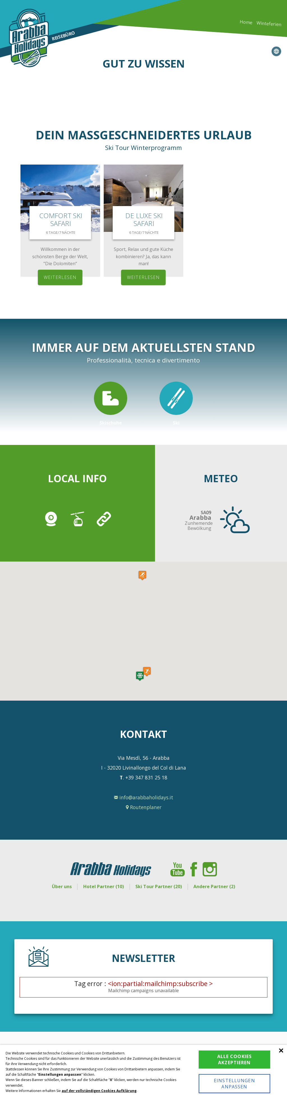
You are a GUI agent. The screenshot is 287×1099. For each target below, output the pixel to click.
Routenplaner (143, 807)
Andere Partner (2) (215, 886)
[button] (139, 676)
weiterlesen (60, 277)
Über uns (61, 886)
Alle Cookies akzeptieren (234, 1059)
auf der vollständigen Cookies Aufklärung (99, 1090)
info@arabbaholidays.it (143, 797)
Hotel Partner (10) (103, 886)
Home (246, 22)
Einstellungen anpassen (234, 1083)
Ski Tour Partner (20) (159, 886)
